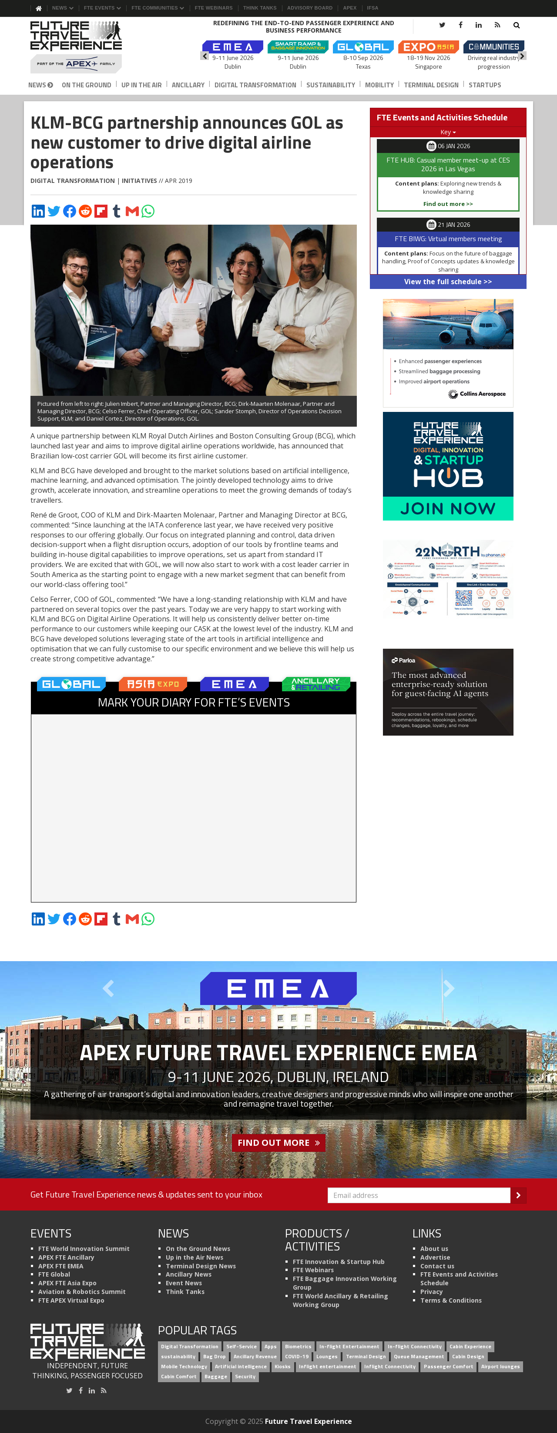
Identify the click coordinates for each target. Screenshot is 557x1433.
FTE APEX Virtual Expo (71, 1300)
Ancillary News (188, 1274)
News (63, 7)
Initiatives (139, 180)
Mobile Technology (184, 1366)
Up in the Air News (194, 1257)
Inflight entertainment (327, 1366)
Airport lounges (500, 1366)
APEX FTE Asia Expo (67, 1283)
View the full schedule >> (448, 281)
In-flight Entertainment (349, 1346)
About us (434, 1248)
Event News (184, 1283)
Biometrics (298, 1346)
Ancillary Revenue (255, 1356)
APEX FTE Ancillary (66, 1257)
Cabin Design (468, 1356)
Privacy (431, 1291)
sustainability (178, 1356)
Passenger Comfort (448, 1366)
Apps (271, 1346)
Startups (485, 85)
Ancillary (188, 85)
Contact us (437, 1266)
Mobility (379, 85)
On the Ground (86, 85)
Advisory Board (309, 7)
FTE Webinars (214, 7)
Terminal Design (431, 85)
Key (448, 132)
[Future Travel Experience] (87, 47)
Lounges (327, 1356)
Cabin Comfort (179, 1376)
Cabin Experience (470, 1346)
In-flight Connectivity (415, 1346)
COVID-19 (297, 1356)
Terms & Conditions (451, 1300)
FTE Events (102, 7)
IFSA (373, 7)
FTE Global (54, 1274)
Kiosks (283, 1366)
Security (245, 1376)
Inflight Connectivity (390, 1366)
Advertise (435, 1257)
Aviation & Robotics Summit (82, 1291)
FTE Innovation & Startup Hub (339, 1261)
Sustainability (330, 85)
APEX (349, 7)
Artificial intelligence (241, 1366)
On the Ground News (198, 1248)
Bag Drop (214, 1356)
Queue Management (419, 1356)
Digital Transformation (255, 85)
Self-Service (241, 1346)
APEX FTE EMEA (61, 1266)
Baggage (216, 1376)
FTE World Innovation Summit (84, 1248)
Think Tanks (260, 7)
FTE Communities (157, 7)
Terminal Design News (201, 1266)
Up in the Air (141, 85)
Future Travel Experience (308, 1421)
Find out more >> (448, 204)
